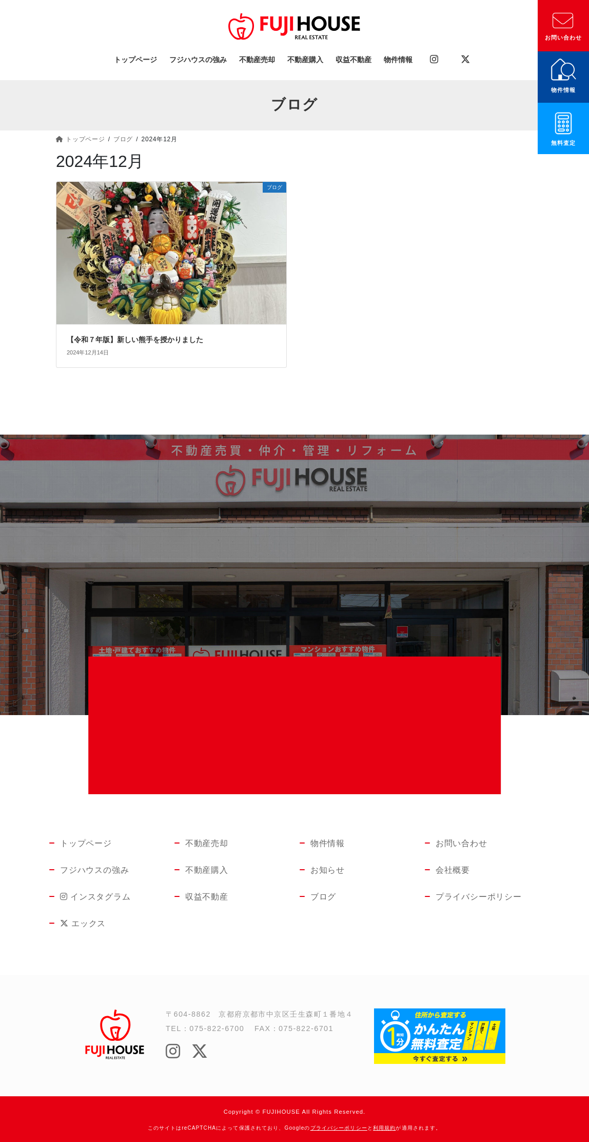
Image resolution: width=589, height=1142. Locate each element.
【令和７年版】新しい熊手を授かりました (135, 339)
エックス (76, 923)
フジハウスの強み (94, 870)
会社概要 (453, 870)
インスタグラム (86, 896)
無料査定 (563, 143)
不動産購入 (206, 870)
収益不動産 (206, 896)
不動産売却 (206, 843)
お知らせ (327, 870)
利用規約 (384, 1128)
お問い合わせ (563, 37)
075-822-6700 (216, 1028)
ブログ (323, 896)
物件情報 (563, 90)
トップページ (86, 843)
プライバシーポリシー (478, 896)
